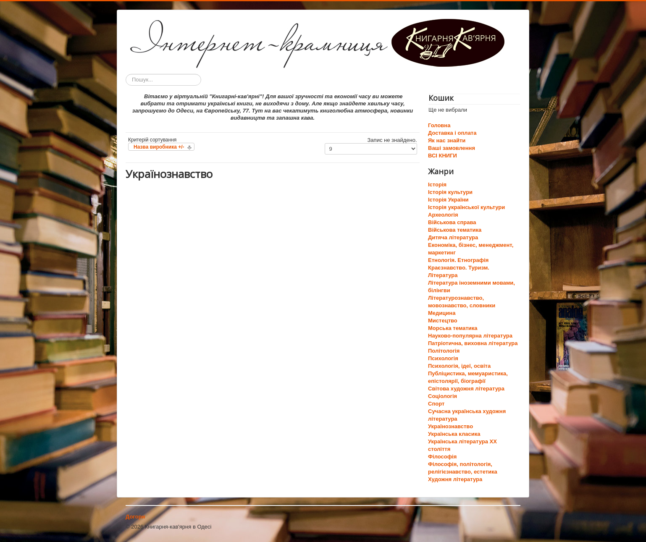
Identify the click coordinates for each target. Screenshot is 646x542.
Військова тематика (454, 230)
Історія (437, 184)
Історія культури (450, 192)
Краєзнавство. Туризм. (458, 267)
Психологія (443, 358)
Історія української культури (466, 207)
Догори (135, 516)
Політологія (444, 351)
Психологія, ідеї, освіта (459, 366)
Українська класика (454, 434)
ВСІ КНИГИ (442, 155)
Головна (439, 125)
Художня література (455, 479)
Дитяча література (453, 237)
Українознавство (450, 426)
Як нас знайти (446, 140)
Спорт (436, 404)
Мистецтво (442, 320)
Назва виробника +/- (159, 147)
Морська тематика (452, 328)
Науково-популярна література (470, 336)
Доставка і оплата (452, 133)
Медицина (441, 313)
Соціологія (442, 396)
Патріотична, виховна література (472, 343)
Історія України (448, 199)
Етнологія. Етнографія (458, 260)
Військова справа (452, 222)
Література (442, 275)
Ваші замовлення (451, 148)
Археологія (443, 215)
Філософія (442, 456)
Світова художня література (466, 388)
